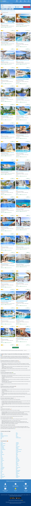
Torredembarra (2, 467)
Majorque (17, 447)
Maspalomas (2, 468)
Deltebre (2, 471)
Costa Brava (2, 446)
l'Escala (17, 457)
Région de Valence (3, 443)
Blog (24, 494)
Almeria (2, 451)
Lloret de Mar (17, 460)
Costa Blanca (2, 447)
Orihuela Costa (18, 476)
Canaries (17, 444)
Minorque (2, 452)
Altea (1, 473)
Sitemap (13, 495)
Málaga (17, 454)
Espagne (2, 442)
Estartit (2, 457)
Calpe (16, 453)
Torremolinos (2, 460)
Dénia (1, 456)
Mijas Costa (2, 477)
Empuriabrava (2, 454)
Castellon (17, 448)
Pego (1, 437)
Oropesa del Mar (18, 470)
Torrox (1, 470)
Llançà (1, 462)
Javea (16, 455)
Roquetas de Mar (3, 476)
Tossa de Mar (2, 474)
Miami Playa (17, 459)
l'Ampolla (17, 477)
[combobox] (15, 5)
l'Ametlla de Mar (18, 467)
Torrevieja (17, 465)
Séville (17, 474)
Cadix (1, 450)
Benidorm (17, 463)
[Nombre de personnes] (19, 7)
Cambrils (2, 459)
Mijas (1, 472)
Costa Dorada (2, 448)
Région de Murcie (3, 445)
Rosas (1, 453)
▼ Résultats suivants (15, 347)
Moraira (17, 464)
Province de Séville (18, 451)
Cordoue (17, 452)
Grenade (17, 450)
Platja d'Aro (17, 461)
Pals (16, 466)
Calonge (17, 475)
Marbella (17, 458)
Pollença (2, 465)
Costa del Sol (17, 446)
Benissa (17, 468)
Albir (1, 438)
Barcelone (2, 469)
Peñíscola (2, 458)
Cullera (17, 472)
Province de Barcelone (19, 449)
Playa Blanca (17, 473)
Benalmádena (17, 471)
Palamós (2, 464)
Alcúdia (1, 461)
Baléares (2, 444)
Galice (17, 445)
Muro (16, 469)
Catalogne (17, 442)
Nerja (1, 455)
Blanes (1, 475)
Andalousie (17, 443)
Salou (16, 456)
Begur (16, 462)
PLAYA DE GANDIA (18, 437)
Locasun (16, 495)
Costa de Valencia (3, 449)
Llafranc (2, 466)
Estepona (2, 463)
